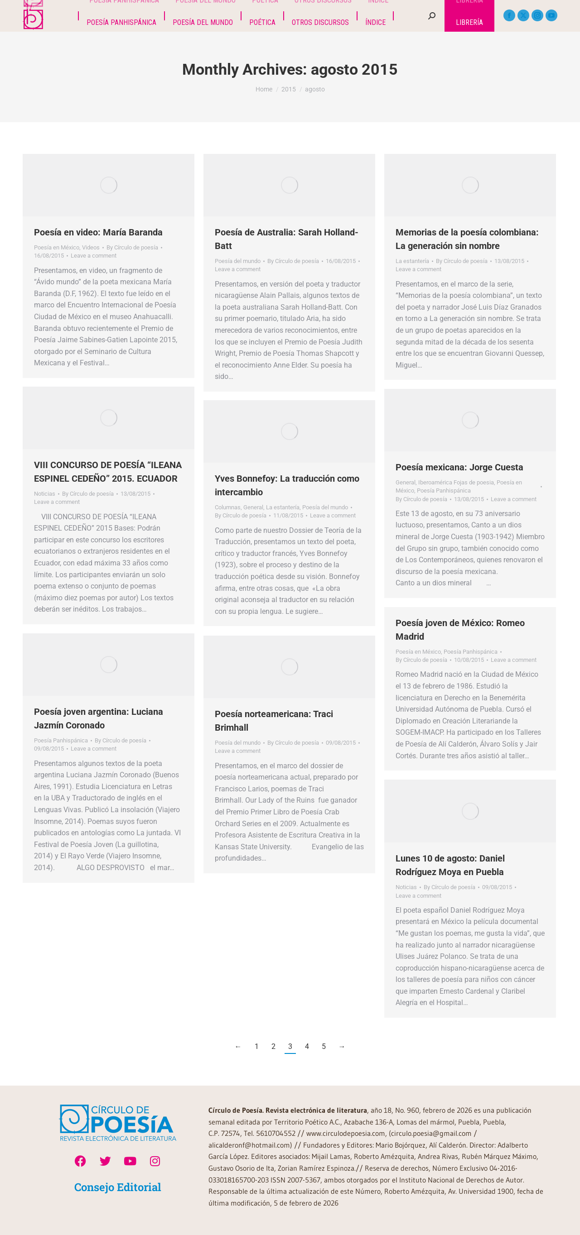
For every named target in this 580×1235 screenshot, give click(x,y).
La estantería (412, 261)
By (132, 247)
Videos (91, 247)
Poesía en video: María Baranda (98, 232)
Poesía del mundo (238, 261)
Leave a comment (93, 255)
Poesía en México (56, 247)
